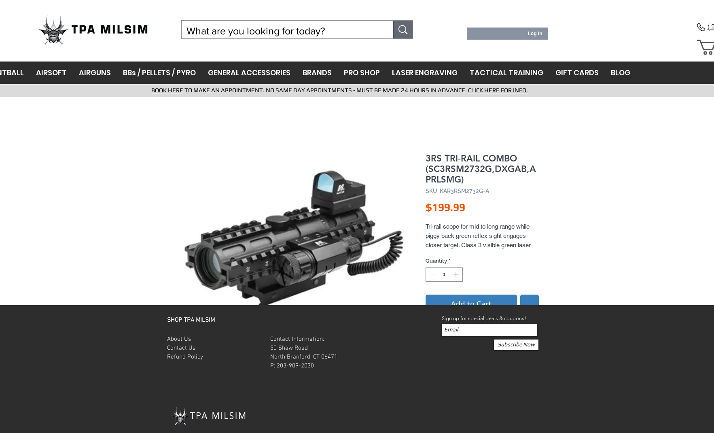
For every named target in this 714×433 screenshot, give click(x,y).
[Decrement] (431, 275)
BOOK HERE (167, 90)
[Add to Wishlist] (529, 304)
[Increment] (457, 275)
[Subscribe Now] (516, 345)
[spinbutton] (444, 275)
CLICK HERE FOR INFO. (498, 90)
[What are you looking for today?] (281, 31)
